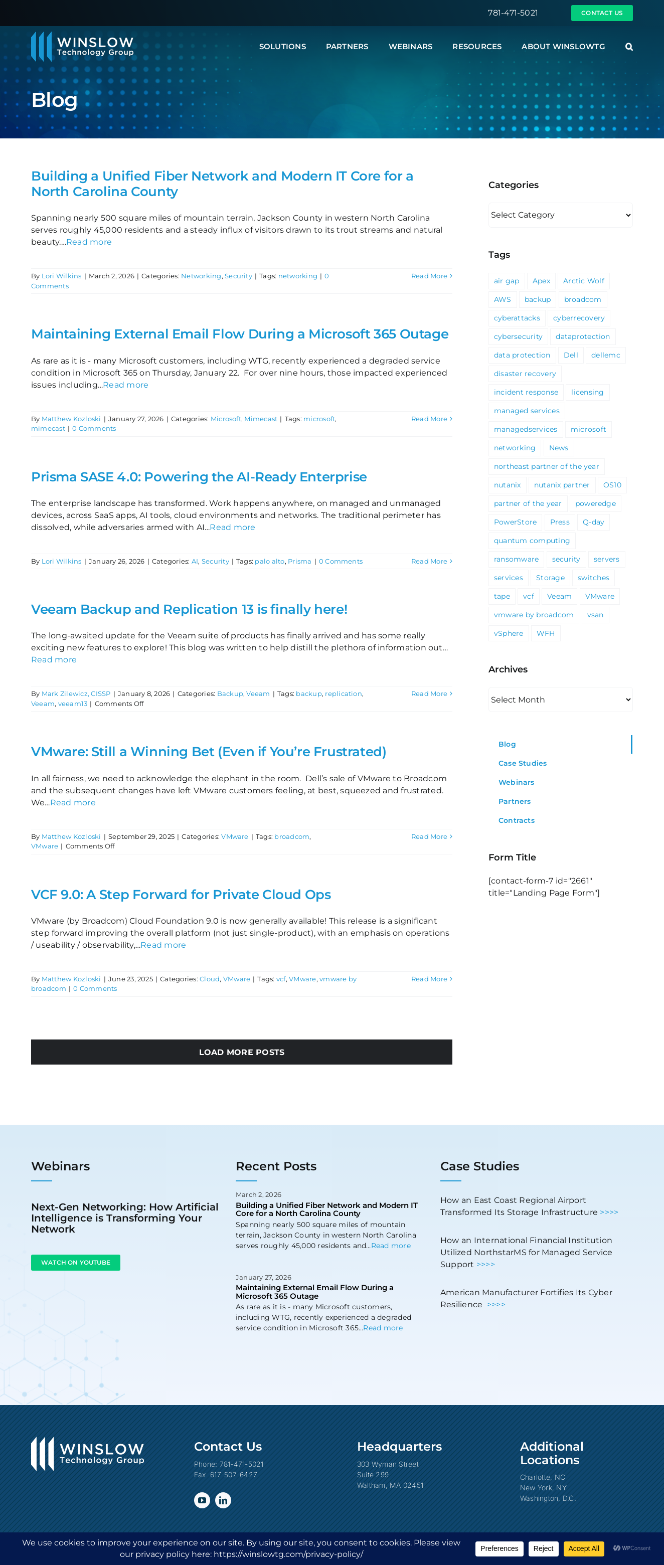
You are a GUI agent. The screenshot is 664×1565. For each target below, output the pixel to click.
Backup (230, 693)
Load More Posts (242, 1052)
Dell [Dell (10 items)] (571, 355)
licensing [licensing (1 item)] (587, 392)
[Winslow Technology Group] (82, 35)
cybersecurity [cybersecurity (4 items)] (518, 336)
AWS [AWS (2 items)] (503, 299)
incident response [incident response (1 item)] (526, 392)
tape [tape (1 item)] (502, 596)
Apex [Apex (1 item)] (541, 280)
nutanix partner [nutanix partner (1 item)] (562, 484)
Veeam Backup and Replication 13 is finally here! (189, 609)
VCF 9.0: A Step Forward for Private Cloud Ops (180, 895)
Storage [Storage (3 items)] (550, 577)
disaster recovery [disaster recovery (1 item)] (525, 373)
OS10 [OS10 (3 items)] (612, 484)
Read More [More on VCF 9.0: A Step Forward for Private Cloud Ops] (429, 979)
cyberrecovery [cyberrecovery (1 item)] (579, 317)
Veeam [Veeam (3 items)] (559, 596)
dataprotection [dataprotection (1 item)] (583, 336)
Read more (89, 242)
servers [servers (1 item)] (607, 559)
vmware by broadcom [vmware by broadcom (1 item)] (534, 614)
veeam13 (73, 704)
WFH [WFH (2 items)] (546, 633)
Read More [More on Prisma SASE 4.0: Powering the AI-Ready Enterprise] (429, 561)
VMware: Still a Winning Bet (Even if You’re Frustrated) (209, 752)
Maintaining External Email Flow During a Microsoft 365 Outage (239, 334)
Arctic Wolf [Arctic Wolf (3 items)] (583, 280)
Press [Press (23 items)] (560, 522)
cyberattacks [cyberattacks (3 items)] (517, 317)
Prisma (299, 561)
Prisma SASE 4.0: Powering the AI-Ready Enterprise (199, 477)
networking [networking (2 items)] (515, 447)
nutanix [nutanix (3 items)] (507, 484)
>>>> (609, 1212)
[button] (629, 47)
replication (343, 693)
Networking (201, 276)
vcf (281, 979)
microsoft (319, 419)
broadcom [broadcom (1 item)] (583, 299)
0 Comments (94, 428)
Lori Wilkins (62, 276)
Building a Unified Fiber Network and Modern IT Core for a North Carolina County (222, 184)
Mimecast (260, 419)
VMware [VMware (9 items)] (599, 596)
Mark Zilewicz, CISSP (76, 693)
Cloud (210, 979)
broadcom (291, 836)
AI (195, 561)
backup (308, 693)
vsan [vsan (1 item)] (595, 614)
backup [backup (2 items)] (538, 299)
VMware (234, 836)
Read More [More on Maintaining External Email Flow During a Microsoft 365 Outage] (429, 419)
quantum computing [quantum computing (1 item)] (532, 540)
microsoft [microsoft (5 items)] (588, 429)
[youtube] (202, 1500)
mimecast (48, 428)
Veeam (258, 693)
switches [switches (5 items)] (593, 577)
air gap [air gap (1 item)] (507, 280)
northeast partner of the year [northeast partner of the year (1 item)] (546, 466)
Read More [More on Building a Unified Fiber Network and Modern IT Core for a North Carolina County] (429, 276)
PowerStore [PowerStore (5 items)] (515, 522)
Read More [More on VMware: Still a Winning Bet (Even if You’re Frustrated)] (429, 836)
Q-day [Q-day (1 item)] (593, 522)
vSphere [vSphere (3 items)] (509, 633)
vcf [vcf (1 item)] (528, 596)
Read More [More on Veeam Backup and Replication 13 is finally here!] (429, 693)
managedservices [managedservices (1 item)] (526, 429)
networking (297, 276)
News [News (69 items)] (559, 447)
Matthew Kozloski (71, 419)
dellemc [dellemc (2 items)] (605, 355)
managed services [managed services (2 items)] (527, 410)
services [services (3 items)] (508, 577)
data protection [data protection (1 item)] (522, 355)
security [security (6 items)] (566, 559)
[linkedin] (223, 1500)
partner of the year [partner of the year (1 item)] (528, 503)
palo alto (269, 561)
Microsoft (226, 419)
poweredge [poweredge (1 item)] (595, 503)
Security (238, 276)
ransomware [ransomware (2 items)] (516, 559)
